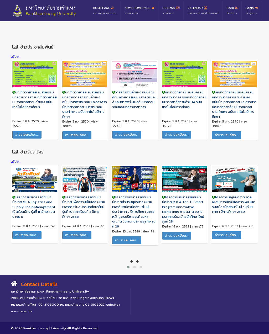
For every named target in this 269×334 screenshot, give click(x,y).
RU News (170, 11)
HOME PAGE (104, 11)
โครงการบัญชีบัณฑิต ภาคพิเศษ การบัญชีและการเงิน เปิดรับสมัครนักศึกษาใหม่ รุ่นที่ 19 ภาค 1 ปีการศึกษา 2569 (233, 204)
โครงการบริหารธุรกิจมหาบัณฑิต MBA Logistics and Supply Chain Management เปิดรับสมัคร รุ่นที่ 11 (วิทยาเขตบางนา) (33, 207)
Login (252, 11)
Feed (232, 11)
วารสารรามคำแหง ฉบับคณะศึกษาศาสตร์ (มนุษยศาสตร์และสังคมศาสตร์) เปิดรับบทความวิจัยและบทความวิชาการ (134, 99)
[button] (128, 267)
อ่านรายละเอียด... (27, 134)
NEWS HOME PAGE (139, 11)
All (15, 56)
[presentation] (131, 261)
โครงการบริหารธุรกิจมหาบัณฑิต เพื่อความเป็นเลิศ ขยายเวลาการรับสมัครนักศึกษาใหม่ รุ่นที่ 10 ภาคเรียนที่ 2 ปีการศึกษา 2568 (83, 207)
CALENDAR (203, 11)
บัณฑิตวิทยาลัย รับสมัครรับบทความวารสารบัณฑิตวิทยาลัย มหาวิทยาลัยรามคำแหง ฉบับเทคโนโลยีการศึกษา (34, 99)
